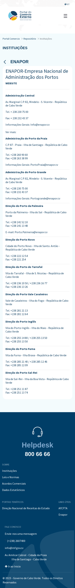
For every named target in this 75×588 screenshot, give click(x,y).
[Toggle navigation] (65, 15)
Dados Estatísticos (13, 490)
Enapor (63, 514)
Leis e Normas (10, 477)
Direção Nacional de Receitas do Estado (26, 508)
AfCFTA (63, 508)
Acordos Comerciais (14, 483)
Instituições (9, 470)
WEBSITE (11, 83)
